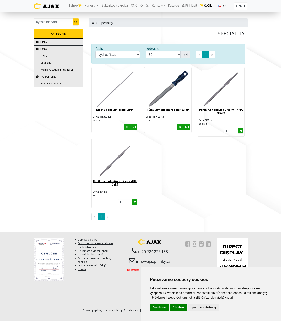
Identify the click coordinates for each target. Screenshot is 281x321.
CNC (134, 5)
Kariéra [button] (90, 5)
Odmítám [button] (178, 307)
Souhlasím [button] (159, 307)
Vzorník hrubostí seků (91, 254)
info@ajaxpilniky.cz (153, 261)
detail (131, 127)
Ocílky (44, 55)
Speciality (46, 62)
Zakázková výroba (114, 5)
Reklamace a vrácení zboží (93, 251)
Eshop (75, 5)
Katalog (173, 5)
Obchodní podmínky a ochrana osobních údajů (95, 245)
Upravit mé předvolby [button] (203, 307)
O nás (144, 5)
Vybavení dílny (48, 76)
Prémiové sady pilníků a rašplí (57, 69)
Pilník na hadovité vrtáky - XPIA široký (221, 111)
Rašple (44, 49)
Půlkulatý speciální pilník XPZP (168, 110)
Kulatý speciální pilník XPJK (114, 110)
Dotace (82, 269)
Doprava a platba (87, 239)
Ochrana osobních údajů (92, 265)
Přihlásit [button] (189, 5)
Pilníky (43, 42)
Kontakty (158, 5)
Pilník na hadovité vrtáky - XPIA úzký (115, 182)
